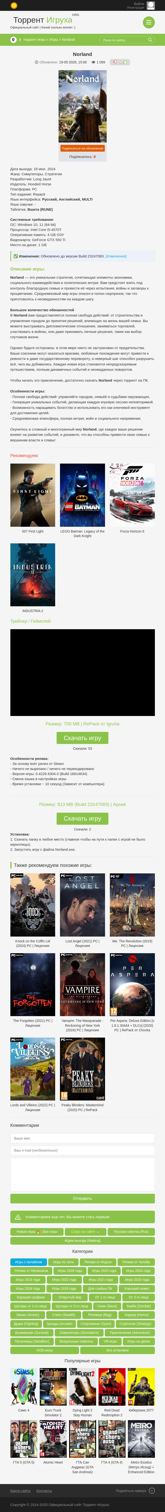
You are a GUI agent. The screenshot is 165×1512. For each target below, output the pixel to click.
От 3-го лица (138, 1297)
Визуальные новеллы (76, 1341)
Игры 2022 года (64, 1280)
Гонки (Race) (107, 1306)
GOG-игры (44, 1350)
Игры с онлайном (28, 1262)
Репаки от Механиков (31, 1271)
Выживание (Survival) (31, 1333)
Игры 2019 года (28, 1288)
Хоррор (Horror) (137, 1315)
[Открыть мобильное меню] (149, 22)
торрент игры (34, 39)
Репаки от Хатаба (136, 1262)
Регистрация (135, 7)
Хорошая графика (31, 1297)
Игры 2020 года (137, 1280)
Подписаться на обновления (82, 148)
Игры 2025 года (104, 1271)
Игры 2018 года (64, 1288)
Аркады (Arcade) (59, 1324)
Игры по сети (63, 1262)
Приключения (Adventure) (130, 1333)
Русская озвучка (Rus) (131, 1232)
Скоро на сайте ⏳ (85, 1232)
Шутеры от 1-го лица (30, 1306)
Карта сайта (20, 1491)
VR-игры (110, 1341)
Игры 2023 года (28, 1280)
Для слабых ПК (100, 1288)
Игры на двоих (138, 1341)
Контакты (44, 1491)
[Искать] (150, 39)
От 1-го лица (105, 1297)
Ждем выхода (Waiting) (83, 1240)
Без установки (117, 1350)
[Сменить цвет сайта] (14, 5)
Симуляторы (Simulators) (79, 1333)
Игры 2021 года (101, 1280)
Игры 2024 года (138, 1271)
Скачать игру (82, 738)
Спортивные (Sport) (96, 1324)
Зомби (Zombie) (138, 1306)
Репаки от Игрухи (98, 1262)
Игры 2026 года (70, 1271)
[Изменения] (116, 256)
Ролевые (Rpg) (99, 1315)
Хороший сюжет (136, 1288)
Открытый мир (70, 1297)
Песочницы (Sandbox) (32, 1341)
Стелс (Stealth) (63, 1315)
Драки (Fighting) (26, 1324)
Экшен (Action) (27, 1315)
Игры (54, 39)
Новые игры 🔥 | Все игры (37, 1232)
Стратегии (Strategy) (135, 1324)
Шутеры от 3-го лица (72, 1306)
